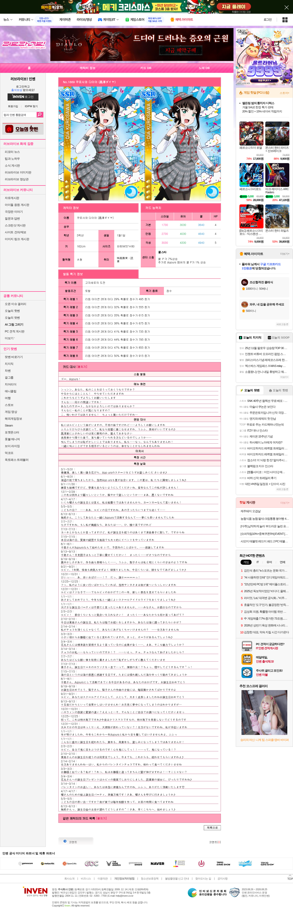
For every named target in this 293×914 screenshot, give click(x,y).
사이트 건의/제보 (15, 232)
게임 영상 (11, 411)
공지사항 (222, 878)
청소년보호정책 (149, 878)
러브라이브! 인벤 (23, 79)
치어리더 (10, 384)
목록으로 (212, 827)
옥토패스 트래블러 (16, 459)
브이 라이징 (12, 446)
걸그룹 (9, 377)
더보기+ (284, 253)
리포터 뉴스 (12, 151)
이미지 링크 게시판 (17, 239)
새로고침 (281, 324)
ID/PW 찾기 (31, 106)
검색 (40, 114)
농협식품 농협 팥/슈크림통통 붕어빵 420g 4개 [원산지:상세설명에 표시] (265, 518)
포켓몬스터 (12, 432)
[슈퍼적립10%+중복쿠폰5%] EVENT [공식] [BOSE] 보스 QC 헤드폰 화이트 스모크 (265, 533)
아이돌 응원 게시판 (17, 204)
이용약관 (103, 878)
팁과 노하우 (12, 158)
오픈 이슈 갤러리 (15, 303)
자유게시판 (12, 197)
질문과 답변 (12, 218)
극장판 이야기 (14, 211)
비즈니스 (86, 878)
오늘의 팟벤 (12, 317)
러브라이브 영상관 (16, 179)
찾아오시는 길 (203, 878)
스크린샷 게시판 (15, 225)
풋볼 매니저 (12, 439)
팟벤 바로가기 (14, 356)
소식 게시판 (12, 165)
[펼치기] (81, 366)
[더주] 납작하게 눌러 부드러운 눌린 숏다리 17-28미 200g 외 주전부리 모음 (265, 526)
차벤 (8, 370)
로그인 (267, 19)
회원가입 (13, 106)
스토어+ (284, 93)
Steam (9, 425)
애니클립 (10, 391)
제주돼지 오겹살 (250, 511)
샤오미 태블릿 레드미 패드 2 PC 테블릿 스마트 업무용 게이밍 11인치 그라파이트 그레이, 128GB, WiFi (265, 541)
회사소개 (69, 878)
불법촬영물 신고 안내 (177, 878)
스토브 (9, 404)
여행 (8, 398)
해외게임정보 (13, 418)
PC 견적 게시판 (14, 331)
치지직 (9, 363)
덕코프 (9, 452)
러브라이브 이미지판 (18, 172)
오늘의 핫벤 (12, 310)
